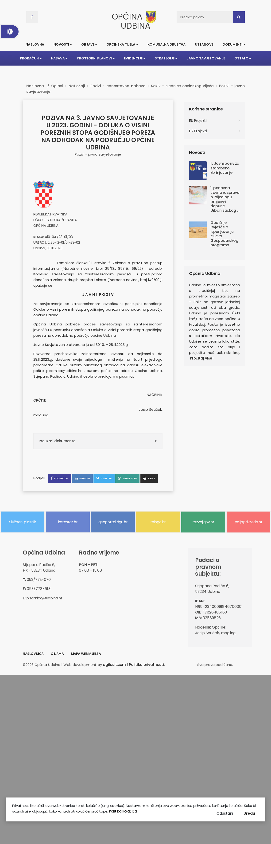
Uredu (249, 813)
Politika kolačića (122, 811)
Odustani (225, 813)
